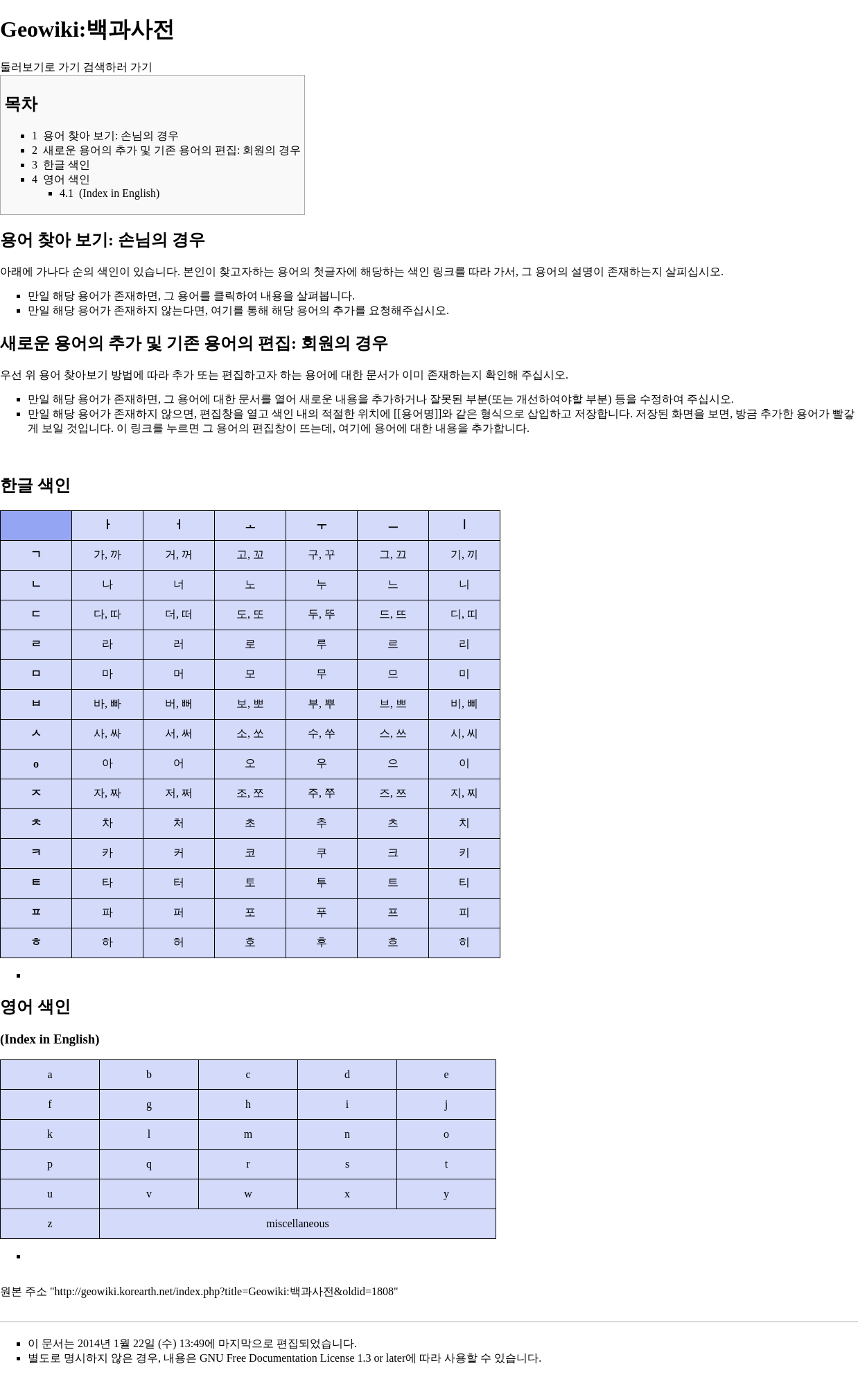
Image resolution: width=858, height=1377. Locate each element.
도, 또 (250, 614)
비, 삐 (464, 703)
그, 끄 (393, 554)
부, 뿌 (321, 703)
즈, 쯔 (393, 793)
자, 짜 (107, 793)
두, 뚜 (321, 614)
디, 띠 (464, 614)
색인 (108, 271)
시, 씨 (464, 733)
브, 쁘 (393, 703)
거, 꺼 (179, 554)
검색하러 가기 (117, 67)
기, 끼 (464, 554)
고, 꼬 (250, 554)
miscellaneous (297, 1223)
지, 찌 (464, 793)
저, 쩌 (179, 793)
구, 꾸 (321, 554)
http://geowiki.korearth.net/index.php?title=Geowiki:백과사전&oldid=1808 (224, 1291)
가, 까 (107, 554)
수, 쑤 (321, 733)
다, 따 (107, 614)
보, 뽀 (250, 703)
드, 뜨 (393, 614)
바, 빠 (107, 703)
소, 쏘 (250, 733)
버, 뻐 (179, 703)
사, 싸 (107, 733)
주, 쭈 (321, 793)
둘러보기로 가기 (40, 67)
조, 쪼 (250, 793)
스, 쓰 (393, 733)
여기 (222, 310)
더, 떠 (179, 614)
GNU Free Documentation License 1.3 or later (302, 1358)
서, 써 (179, 733)
